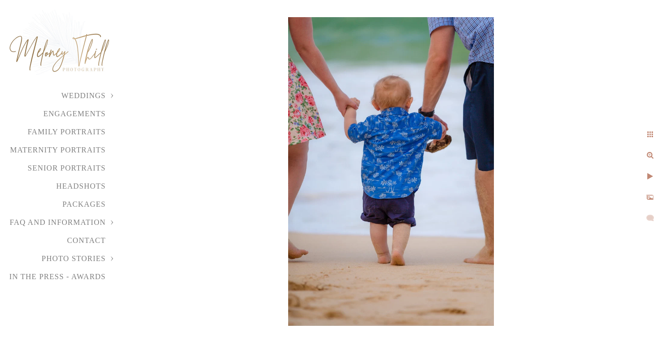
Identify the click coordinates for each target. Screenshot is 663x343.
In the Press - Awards (57, 276)
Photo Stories (73, 258)
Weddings (83, 95)
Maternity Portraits (58, 150)
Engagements (74, 114)
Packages (84, 204)
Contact (86, 240)
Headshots (81, 186)
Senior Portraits (67, 168)
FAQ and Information (58, 222)
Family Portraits (67, 132)
